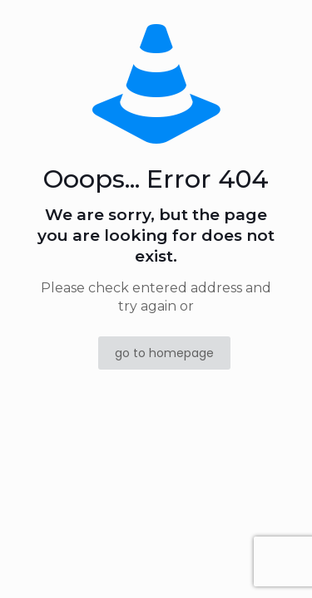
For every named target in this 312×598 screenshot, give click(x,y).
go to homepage (164, 353)
